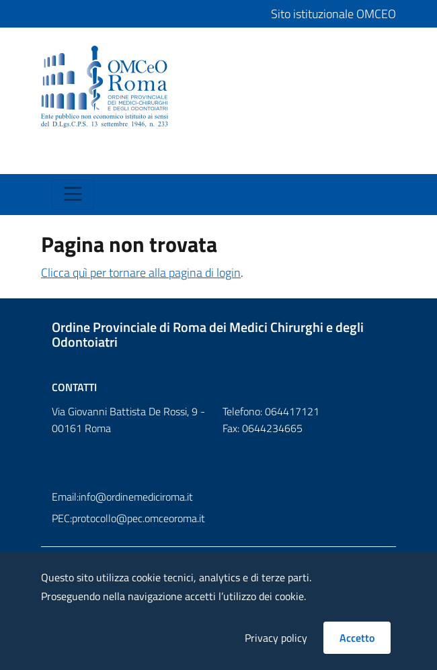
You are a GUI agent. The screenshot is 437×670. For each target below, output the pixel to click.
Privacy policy (276, 638)
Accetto (357, 638)
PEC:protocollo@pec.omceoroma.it (128, 518)
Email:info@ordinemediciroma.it (122, 497)
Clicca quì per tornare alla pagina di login (141, 272)
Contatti (74, 387)
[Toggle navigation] (64, 160)
